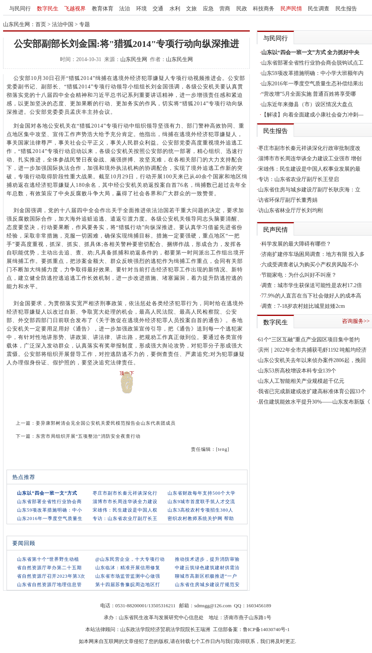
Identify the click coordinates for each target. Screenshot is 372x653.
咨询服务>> (356, 321)
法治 (124, 9)
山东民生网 (133, 59)
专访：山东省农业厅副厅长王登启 (298, 179)
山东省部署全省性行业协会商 (49, 501)
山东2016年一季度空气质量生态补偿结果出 (312, 83)
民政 (241, 9)
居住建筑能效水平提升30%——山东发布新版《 (314, 402)
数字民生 (47, 9)
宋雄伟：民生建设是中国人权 (125, 510)
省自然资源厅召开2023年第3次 (51, 576)
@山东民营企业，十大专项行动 (130, 559)
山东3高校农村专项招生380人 (200, 510)
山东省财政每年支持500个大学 (202, 493)
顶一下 (127, 373)
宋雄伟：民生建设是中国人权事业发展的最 (309, 169)
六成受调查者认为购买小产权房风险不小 (309, 265)
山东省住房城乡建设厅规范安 (207, 584)
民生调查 (318, 9)
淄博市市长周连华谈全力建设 (125, 501)
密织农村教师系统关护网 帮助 (201, 518)
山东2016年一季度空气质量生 (50, 518)
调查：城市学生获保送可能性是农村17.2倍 (311, 285)
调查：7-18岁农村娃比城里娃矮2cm (303, 306)
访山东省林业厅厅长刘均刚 (290, 210)
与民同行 (20, 9)
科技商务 (263, 9)
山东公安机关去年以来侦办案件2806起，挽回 (312, 360)
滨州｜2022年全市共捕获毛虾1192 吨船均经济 (312, 350)
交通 (158, 9)
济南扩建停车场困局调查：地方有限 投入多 (313, 254)
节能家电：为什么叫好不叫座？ (299, 275)
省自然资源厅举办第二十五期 (49, 567)
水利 (174, 9)
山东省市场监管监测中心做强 (127, 576)
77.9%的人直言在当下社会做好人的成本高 (311, 296)
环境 (141, 9)
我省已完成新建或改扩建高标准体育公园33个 (312, 391)
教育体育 (102, 9)
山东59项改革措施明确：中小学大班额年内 (312, 73)
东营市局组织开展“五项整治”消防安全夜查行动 (88, 436)
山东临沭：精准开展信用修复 (127, 567)
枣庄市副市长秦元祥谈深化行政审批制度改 (309, 148)
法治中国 (62, 24)
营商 (224, 9)
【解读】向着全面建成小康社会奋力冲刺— (312, 115)
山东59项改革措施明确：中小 (49, 510)
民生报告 (346, 9)
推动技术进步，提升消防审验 (207, 559)
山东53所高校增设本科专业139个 (297, 371)
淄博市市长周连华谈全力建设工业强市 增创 (310, 158)
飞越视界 (75, 9)
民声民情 (291, 9)
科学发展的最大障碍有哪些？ (296, 244)
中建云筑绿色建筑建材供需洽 (207, 567)
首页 (40, 24)
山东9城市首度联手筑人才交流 (201, 501)
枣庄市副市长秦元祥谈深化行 (125, 493)
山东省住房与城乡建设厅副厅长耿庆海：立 (309, 190)
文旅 (191, 9)
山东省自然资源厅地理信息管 (49, 584)
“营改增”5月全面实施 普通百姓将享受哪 (308, 94)
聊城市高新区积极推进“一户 (206, 576)
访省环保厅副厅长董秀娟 (287, 200)
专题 (84, 24)
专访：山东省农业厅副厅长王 (125, 518)
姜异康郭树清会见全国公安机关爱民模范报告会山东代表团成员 (106, 423)
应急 (208, 9)
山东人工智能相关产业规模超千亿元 (301, 381)
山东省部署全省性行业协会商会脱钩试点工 (312, 63)
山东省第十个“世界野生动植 (48, 559)
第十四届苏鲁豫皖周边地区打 (127, 584)
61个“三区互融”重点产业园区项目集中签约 (309, 339)
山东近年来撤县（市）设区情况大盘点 (307, 104)
